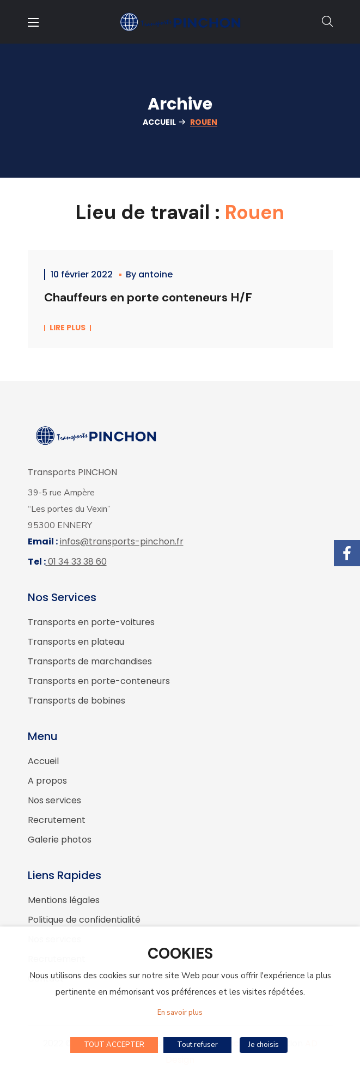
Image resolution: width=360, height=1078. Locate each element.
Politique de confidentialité (84, 919)
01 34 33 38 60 (77, 561)
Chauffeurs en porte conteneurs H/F (148, 297)
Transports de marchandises (90, 661)
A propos (47, 780)
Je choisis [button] (263, 1045)
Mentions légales (64, 900)
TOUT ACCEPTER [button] (114, 1045)
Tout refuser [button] (197, 1045)
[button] (327, 22)
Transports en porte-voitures (91, 622)
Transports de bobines (76, 700)
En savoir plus (180, 1013)
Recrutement (57, 820)
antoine (155, 274)
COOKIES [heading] (180, 954)
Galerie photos (59, 839)
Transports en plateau (76, 641)
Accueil (159, 122)
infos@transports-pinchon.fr (122, 541)
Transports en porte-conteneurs (99, 681)
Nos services (54, 800)
